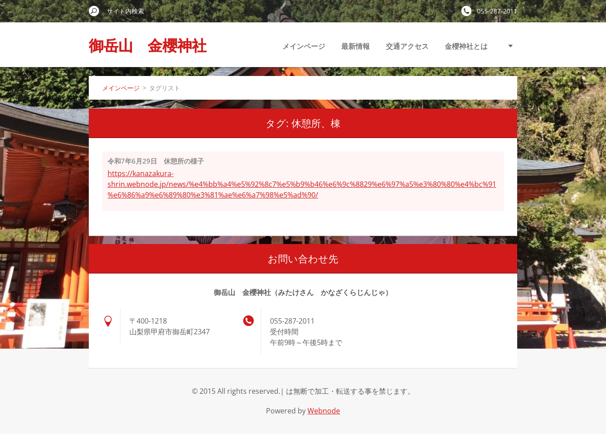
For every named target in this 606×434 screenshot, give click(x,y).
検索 (94, 11)
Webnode (323, 411)
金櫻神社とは (466, 46)
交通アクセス (407, 46)
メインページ (303, 46)
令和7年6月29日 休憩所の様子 (156, 160)
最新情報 (355, 46)
